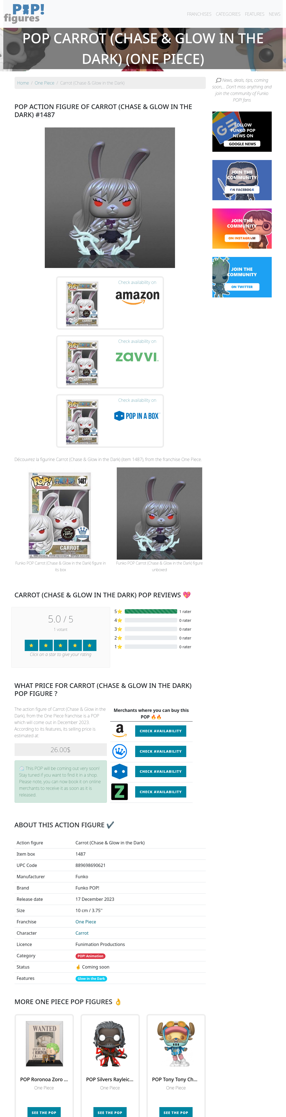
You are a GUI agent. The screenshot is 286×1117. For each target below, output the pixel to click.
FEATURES (254, 14)
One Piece (86, 837)
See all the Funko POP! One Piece (110, 1053)
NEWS (275, 14)
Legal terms (183, 1109)
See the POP (44, 1028)
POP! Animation (91, 871)
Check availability (161, 646)
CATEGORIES (228, 14)
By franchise (138, 1098)
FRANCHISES (199, 14)
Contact (160, 1109)
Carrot (82, 848)
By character (167, 1098)
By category (195, 1098)
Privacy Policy (211, 1109)
